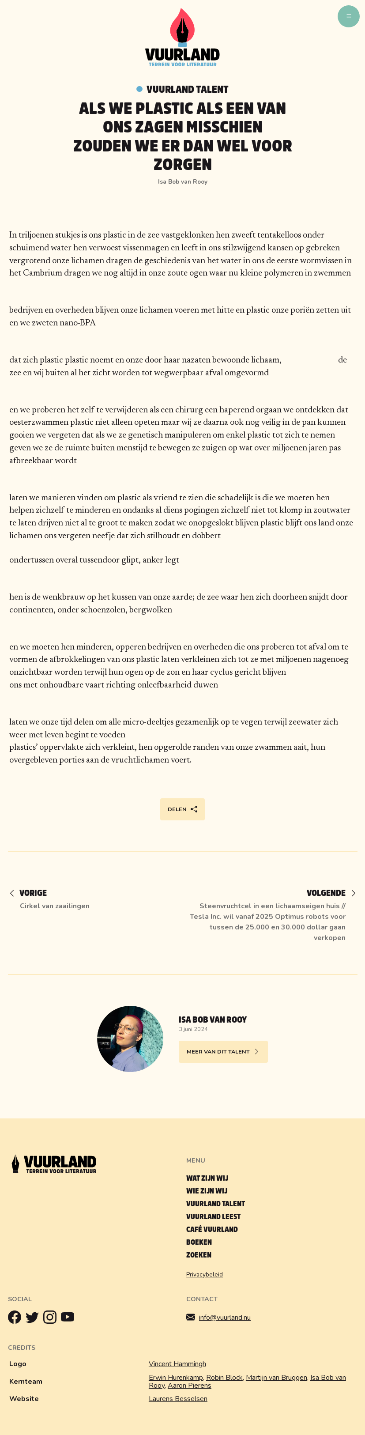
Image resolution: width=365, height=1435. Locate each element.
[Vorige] (32, 894)
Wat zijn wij (207, 1178)
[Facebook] (17, 1319)
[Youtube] (70, 1319)
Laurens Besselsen (178, 1399)
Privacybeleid (204, 1274)
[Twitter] (34, 1319)
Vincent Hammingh (177, 1364)
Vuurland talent (188, 89)
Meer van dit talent (223, 1052)
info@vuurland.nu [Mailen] (218, 1317)
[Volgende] (327, 894)
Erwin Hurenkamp (176, 1377)
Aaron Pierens (189, 1385)
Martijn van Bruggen (276, 1377)
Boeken (199, 1242)
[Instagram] (52, 1319)
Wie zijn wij (206, 1191)
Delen (182, 809)
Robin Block (224, 1377)
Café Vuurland (212, 1229)
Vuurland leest (213, 1216)
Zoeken (198, 1255)
